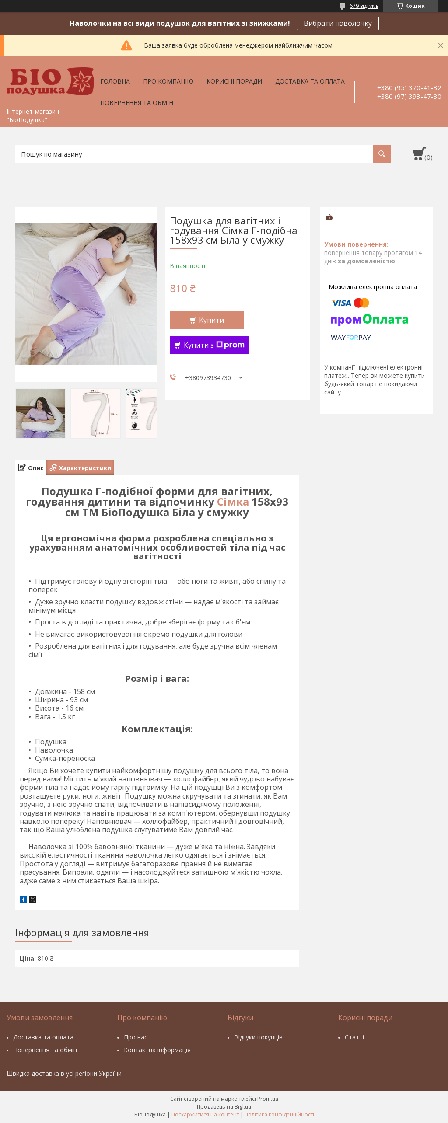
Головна (115, 81)
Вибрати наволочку (338, 23)
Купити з (214, 345)
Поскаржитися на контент (205, 1114)
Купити (211, 320)
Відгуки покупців (258, 1037)
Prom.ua (267, 1098)
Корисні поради (234, 81)
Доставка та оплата (310, 81)
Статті (354, 1037)
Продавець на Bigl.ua (224, 1106)
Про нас (135, 1037)
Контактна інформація (157, 1050)
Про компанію (168, 81)
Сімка (233, 501)
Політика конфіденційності (279, 1114)
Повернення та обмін (136, 102)
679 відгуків (364, 6)
